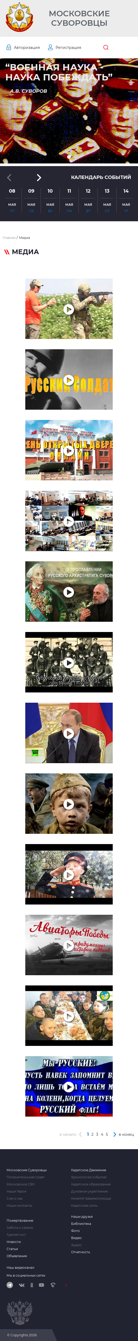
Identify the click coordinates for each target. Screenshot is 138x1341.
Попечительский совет (26, 1177)
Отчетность (80, 1252)
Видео (76, 1238)
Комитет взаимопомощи (91, 1198)
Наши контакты (19, 1205)
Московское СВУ (21, 1184)
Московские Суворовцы (79, 18)
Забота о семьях (20, 1227)
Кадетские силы (84, 1205)
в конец (126, 1134)
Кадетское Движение (88, 1170)
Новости (14, 1242)
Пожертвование (20, 1220)
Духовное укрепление (89, 1191)
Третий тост (16, 1234)
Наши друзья (82, 1216)
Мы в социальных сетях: (26, 1275)
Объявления (17, 1256)
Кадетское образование (91, 1184)
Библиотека (81, 1223)
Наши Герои (16, 1191)
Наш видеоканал (20, 1268)
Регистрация (68, 47)
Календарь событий (101, 177)
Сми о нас (15, 1198)
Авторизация (27, 47)
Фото (75, 1230)
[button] (69, 157)
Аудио (76, 1245)
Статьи (12, 1249)
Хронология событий (88, 1177)
